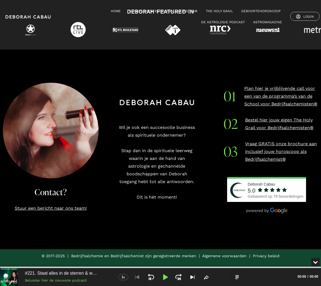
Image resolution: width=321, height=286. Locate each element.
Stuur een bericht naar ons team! (51, 208)
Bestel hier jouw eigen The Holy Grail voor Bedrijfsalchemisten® (279, 123)
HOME (116, 11)
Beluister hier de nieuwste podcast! (56, 280)
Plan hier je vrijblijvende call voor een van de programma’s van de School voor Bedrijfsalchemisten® (280, 96)
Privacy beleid (266, 256)
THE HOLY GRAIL (219, 11)
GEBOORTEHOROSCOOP (261, 11)
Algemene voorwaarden (224, 256)
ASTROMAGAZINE (267, 22)
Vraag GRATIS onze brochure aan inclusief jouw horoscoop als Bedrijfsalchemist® (281, 151)
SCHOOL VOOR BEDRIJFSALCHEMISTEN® (163, 11)
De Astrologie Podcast (223, 22)
